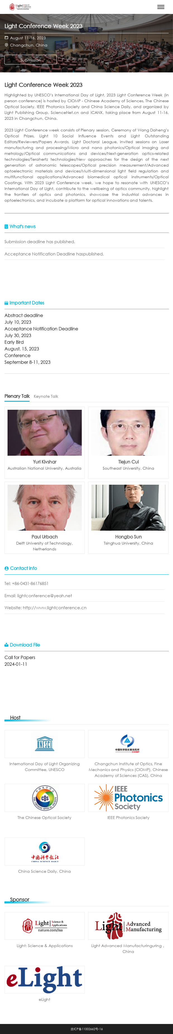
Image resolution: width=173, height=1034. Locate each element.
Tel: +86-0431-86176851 (26, 583)
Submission (30, 60)
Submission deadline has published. (39, 241)
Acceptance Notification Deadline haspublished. (54, 254)
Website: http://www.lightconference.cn (45, 607)
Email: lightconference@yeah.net (38, 595)
